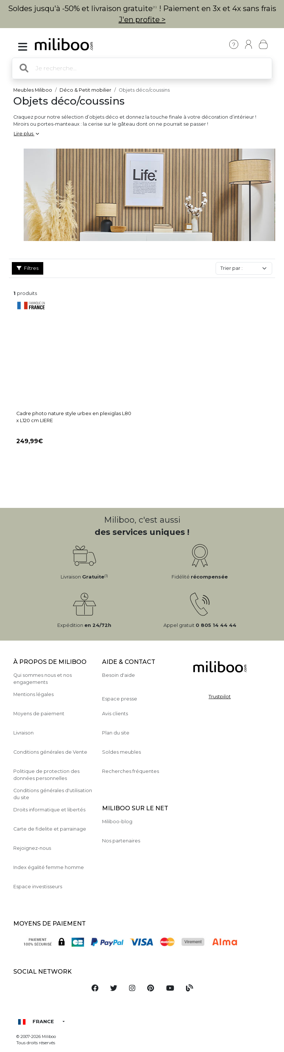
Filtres (27, 268)
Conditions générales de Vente (50, 752)
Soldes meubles (121, 752)
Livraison (23, 733)
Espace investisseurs (37, 886)
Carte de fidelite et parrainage (49, 829)
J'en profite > (142, 19)
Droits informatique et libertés (49, 809)
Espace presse (119, 699)
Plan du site (115, 733)
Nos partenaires (121, 841)
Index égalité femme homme (48, 867)
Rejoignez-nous (32, 848)
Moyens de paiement (38, 713)
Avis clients (115, 713)
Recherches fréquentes (130, 771)
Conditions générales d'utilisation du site (52, 794)
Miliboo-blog (117, 821)
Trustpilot (220, 696)
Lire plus (26, 133)
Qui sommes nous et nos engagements (42, 678)
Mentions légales (33, 694)
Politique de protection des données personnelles (46, 774)
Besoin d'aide (118, 675)
